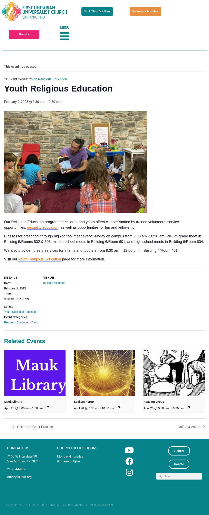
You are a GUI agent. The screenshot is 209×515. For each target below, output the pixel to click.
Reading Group (153, 401)
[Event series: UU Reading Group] (188, 407)
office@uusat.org (19, 477)
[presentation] (35, 373)
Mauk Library (13, 401)
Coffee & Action (189, 427)
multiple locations (54, 283)
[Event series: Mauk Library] (47, 407)
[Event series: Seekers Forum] (118, 407)
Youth (34, 322)
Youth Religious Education (39, 259)
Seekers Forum (84, 401)
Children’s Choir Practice (34, 427)
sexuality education (42, 227)
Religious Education (16, 322)
